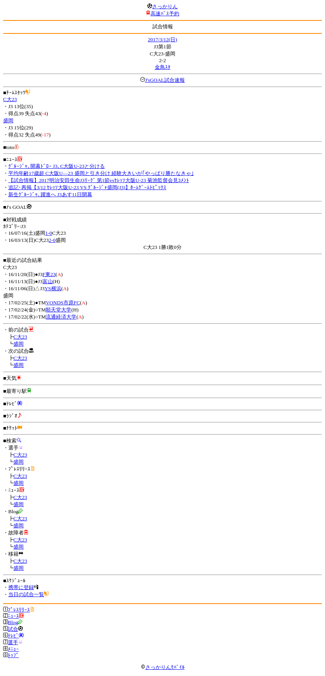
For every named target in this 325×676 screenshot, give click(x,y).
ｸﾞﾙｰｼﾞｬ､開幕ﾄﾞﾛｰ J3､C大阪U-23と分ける (56, 166)
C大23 (10, 99)
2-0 (52, 240)
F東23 (49, 274)
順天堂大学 (58, 310)
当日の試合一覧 (26, 594)
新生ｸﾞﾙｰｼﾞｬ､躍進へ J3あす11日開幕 (50, 194)
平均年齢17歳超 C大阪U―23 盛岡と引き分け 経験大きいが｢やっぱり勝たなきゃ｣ (101, 173)
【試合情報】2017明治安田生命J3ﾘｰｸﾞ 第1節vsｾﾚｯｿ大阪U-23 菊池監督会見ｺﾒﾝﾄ (98, 180)
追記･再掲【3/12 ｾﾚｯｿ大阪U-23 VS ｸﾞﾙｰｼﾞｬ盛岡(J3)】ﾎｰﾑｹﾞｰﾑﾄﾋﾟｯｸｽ (87, 187)
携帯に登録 (21, 587)
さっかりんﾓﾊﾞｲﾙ (163, 667)
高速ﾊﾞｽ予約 (164, 14)
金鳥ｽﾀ (163, 67)
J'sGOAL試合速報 (165, 80)
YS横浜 (53, 288)
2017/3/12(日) (162, 39)
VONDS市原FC (63, 303)
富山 (48, 281)
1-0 (48, 233)
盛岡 (8, 120)
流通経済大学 (61, 317)
